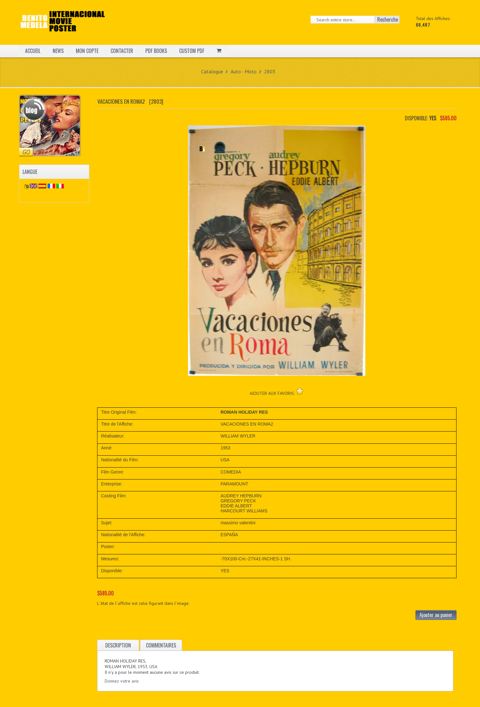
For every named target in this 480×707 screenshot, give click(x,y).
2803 (269, 71)
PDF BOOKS (156, 51)
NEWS (58, 51)
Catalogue (212, 71)
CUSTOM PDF (191, 51)
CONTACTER (122, 51)
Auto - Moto (244, 71)
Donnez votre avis (122, 681)
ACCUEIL (32, 51)
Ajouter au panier (436, 615)
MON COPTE (87, 51)
